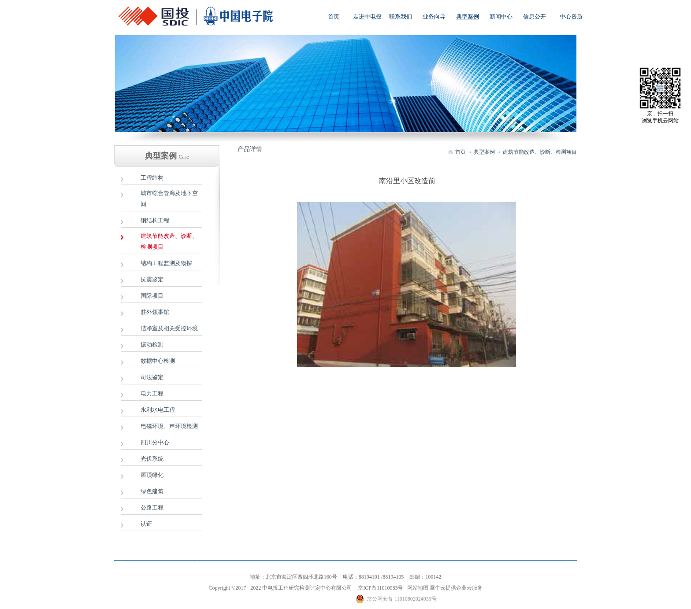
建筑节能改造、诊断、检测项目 (540, 152)
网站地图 (416, 588)
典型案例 (484, 152)
